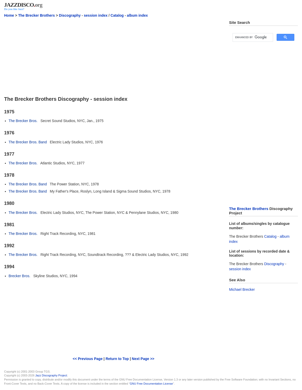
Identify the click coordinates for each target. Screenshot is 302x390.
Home (9, 15)
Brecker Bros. (19, 276)
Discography (70, 15)
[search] (252, 37)
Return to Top (117, 359)
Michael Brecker (242, 289)
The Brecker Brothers (36, 15)
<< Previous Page (88, 359)
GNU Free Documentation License (151, 383)
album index (137, 15)
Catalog (117, 15)
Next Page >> (143, 359)
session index (96, 15)
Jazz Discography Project (51, 375)
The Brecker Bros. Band (28, 142)
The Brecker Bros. (23, 121)
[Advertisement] (113, 56)
